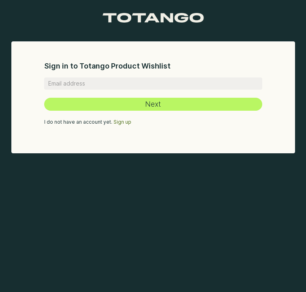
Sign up (122, 122)
